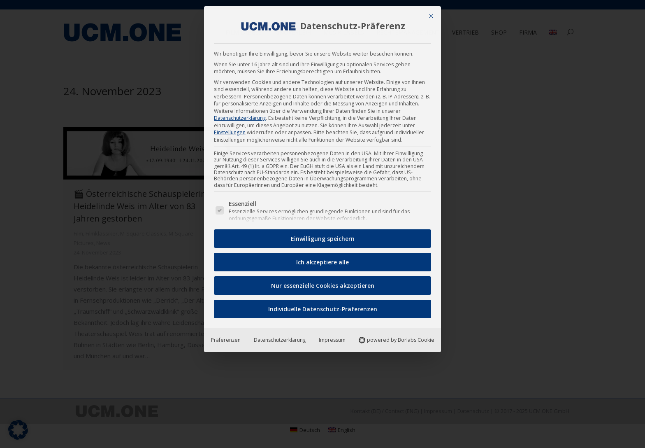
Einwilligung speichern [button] (323, 236)
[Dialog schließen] (431, 13)
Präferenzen (226, 337)
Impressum (332, 337)
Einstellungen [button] (230, 129)
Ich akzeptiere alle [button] (322, 259)
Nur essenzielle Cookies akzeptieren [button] (322, 283)
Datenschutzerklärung (240, 115)
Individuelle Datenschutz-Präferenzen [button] (322, 306)
